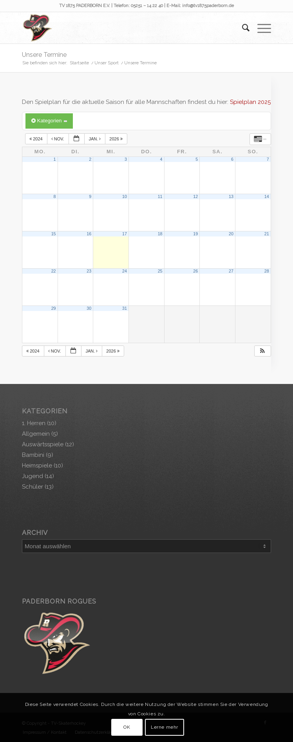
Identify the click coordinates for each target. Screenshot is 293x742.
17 (124, 233)
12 (195, 196)
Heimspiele (37, 465)
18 (160, 233)
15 (53, 233)
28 (266, 271)
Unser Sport (106, 62)
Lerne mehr (164, 727)
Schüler (32, 486)
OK (126, 727)
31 (124, 308)
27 (231, 271)
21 (266, 233)
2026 (116, 138)
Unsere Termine (44, 54)
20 (231, 233)
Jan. (95, 138)
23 (89, 271)
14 (266, 196)
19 (195, 233)
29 (53, 308)
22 (53, 271)
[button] (262, 351)
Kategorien (49, 121)
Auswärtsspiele (42, 444)
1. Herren (33, 423)
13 (231, 196)
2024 (36, 138)
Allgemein (36, 433)
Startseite (79, 62)
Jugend (32, 476)
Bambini (33, 454)
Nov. (58, 138)
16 (89, 233)
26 (195, 271)
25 (160, 271)
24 (124, 271)
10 (124, 196)
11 (160, 196)
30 (89, 308)
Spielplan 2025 (250, 101)
